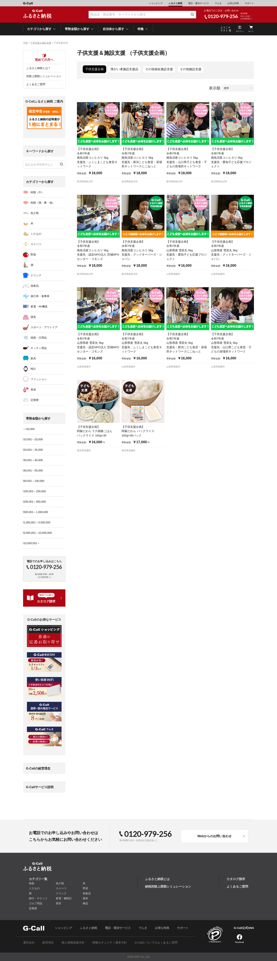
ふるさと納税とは (157, 879)
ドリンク (36, 275)
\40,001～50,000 (33, 470)
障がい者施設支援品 (124, 69)
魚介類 (35, 213)
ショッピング (156, 3)
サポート (249, 3)
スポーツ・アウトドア (44, 327)
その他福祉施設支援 (159, 69)
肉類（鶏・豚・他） (43, 202)
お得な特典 (233, 3)
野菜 (33, 254)
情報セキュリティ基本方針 (109, 942)
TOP (25, 43)
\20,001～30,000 (33, 449)
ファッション (39, 379)
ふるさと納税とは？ (38, 68)
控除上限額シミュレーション (43, 76)
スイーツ (36, 244)
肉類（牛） (37, 192)
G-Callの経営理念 (38, 768)
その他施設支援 (190, 69)
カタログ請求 (236, 879)
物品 (85, 903)
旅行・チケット (38, 898)
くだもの (36, 233)
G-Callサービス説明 (39, 787)
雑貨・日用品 (39, 337)
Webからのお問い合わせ (214, 836)
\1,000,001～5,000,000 (36, 522)
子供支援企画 (94, 69)
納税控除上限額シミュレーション (168, 886)
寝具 (33, 316)
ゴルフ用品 (35, 903)
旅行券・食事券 (40, 296)
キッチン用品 (39, 348)
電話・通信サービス (198, 3)
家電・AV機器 (39, 306)
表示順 (214, 88)
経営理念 (48, 942)
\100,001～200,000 (34, 491)
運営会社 (29, 942)
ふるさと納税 (175, 3)
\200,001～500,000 (34, 501)
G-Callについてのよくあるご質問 (156, 942)
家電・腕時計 (64, 898)
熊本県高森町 (84, 450)
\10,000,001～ (31, 543)
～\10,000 (29, 429)
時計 (33, 368)
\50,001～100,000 (33, 480)
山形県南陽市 (173, 274)
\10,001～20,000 (33, 439)
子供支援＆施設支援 (40, 43)
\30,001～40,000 (33, 460)
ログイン (240, 31)
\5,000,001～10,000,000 (37, 532)
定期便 (35, 399)
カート (251, 31)
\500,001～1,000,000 (35, 512)
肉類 (31, 883)
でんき (218, 3)
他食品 (35, 285)
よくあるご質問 (35, 84)
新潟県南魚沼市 (85, 181)
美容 (33, 389)
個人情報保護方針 (73, 942)
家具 (33, 358)
